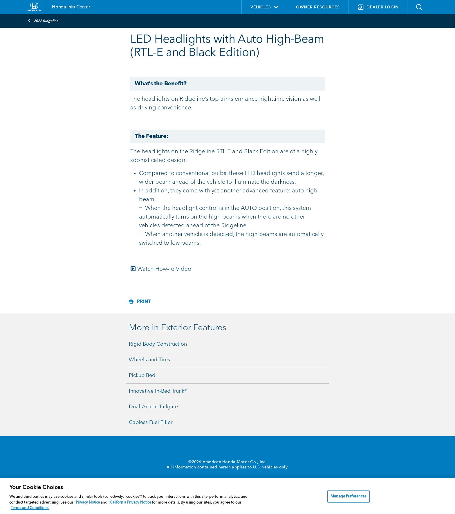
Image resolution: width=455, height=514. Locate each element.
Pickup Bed (142, 375)
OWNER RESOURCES (318, 7)
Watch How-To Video (164, 269)
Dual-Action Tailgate (153, 407)
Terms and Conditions (30, 508)
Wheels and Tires (149, 359)
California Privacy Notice (131, 502)
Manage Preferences (348, 496)
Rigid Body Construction (158, 344)
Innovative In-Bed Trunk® (158, 391)
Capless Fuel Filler (150, 422)
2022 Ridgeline (43, 20)
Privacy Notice (88, 502)
